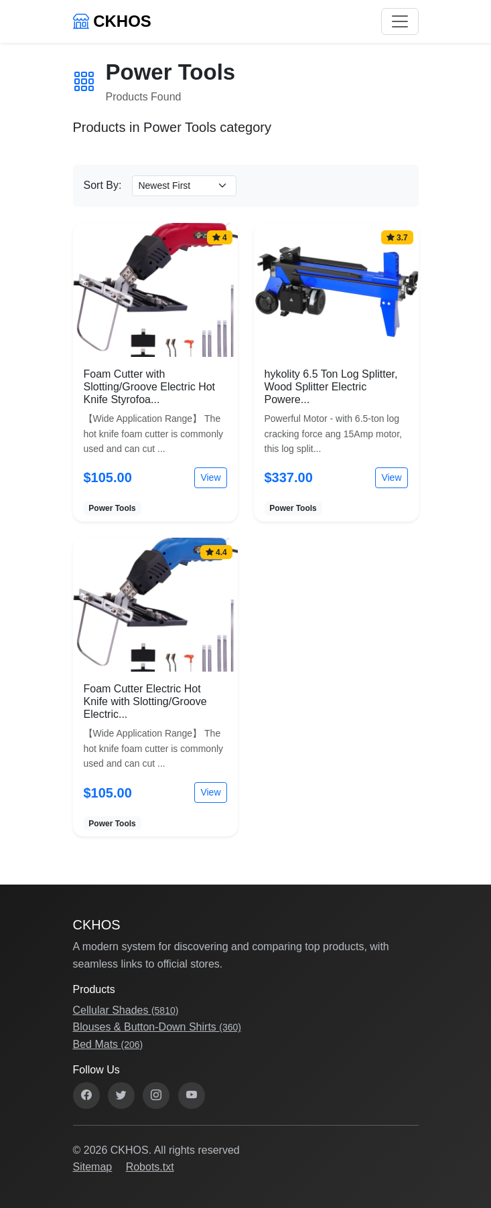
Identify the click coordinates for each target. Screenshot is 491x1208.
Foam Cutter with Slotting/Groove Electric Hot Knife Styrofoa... (150, 386)
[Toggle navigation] (400, 21)
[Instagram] (156, 1095)
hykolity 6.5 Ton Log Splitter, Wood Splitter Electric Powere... (331, 386)
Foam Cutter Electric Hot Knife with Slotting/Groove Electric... (145, 701)
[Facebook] (86, 1095)
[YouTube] (191, 1095)
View (210, 477)
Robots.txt (150, 1167)
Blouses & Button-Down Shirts (157, 1027)
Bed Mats (108, 1044)
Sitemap (93, 1167)
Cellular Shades (126, 1010)
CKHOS (112, 21)
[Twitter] (121, 1095)
